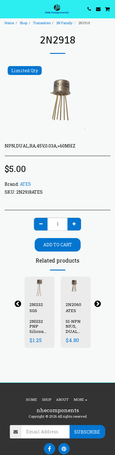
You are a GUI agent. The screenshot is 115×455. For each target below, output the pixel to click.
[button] (7, 9)
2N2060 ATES (73, 307)
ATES (25, 184)
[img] (40, 286)
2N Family (64, 23)
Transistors (42, 23)
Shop (23, 23)
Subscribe (87, 432)
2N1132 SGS (36, 307)
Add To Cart (57, 245)
